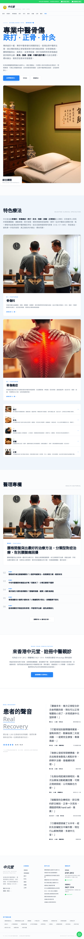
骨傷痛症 (14, 13)
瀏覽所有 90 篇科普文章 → (42, 619)
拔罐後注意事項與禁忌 (50, 902)
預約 (45, 13)
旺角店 (25, 78)
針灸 (24, 13)
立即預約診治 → (11, 78)
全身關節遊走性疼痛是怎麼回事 (52, 876)
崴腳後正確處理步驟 (49, 885)
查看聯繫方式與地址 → (42, 675)
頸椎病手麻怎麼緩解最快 (50, 873)
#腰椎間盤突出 (7, 921)
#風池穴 (6, 924)
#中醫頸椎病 (15, 924)
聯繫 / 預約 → (7, 891)
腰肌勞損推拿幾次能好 (50, 896)
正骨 (37, 13)
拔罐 (33, 13)
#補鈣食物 (16, 927)
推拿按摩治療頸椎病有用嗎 (51, 894)
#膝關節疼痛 (24, 924)
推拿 (28, 13)
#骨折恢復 (76, 924)
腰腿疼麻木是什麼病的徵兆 (51, 880)
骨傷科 (8, 13)
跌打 (20, 13)
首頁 (3, 13)
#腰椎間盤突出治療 (19, 921)
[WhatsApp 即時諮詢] (79, 934)
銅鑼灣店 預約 (76, 1)
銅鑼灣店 (36, 78)
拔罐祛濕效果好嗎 (49, 899)
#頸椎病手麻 (54, 921)
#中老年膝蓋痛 (33, 924)
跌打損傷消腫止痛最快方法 (51, 882)
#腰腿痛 (29, 921)
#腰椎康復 (45, 921)
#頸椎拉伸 (72, 921)
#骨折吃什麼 (7, 927)
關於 (41, 13)
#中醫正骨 (36, 921)
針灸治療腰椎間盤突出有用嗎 (52, 888)
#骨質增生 (43, 924)
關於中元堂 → (7, 888)
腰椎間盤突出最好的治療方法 (52, 870)
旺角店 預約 (65, 1)
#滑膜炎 (51, 924)
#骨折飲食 (67, 924)
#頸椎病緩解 (63, 921)
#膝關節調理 (59, 924)
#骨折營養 (24, 927)
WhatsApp (68, 880)
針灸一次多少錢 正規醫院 (50, 891)
